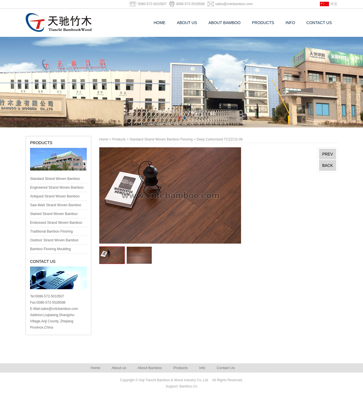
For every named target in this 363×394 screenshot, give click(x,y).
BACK (327, 165)
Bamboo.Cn (188, 386)
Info (290, 22)
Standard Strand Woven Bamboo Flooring (55, 180)
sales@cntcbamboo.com (234, 4)
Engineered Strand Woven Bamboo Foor (57, 189)
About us (187, 22)
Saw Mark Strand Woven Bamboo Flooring (55, 206)
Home (160, 22)
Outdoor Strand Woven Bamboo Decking (54, 241)
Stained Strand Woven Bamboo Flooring (54, 215)
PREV (327, 154)
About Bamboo (224, 22)
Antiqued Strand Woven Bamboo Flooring (55, 197)
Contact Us (319, 22)
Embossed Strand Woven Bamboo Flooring (56, 224)
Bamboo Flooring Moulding (50, 249)
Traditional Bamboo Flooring (51, 231)
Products (263, 22)
